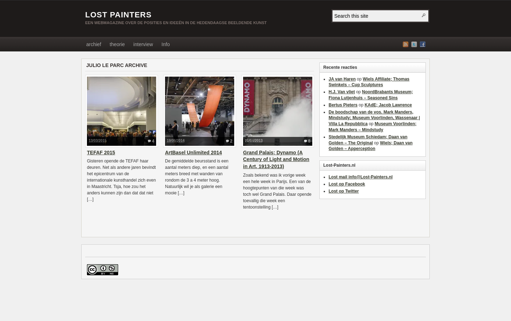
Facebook (422, 44)
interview (143, 44)
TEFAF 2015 (101, 152)
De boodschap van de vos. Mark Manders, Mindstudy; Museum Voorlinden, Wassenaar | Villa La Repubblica (374, 118)
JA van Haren (342, 79)
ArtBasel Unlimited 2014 (193, 152)
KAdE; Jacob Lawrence (388, 105)
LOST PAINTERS (118, 14)
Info (165, 44)
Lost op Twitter (344, 191)
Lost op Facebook (347, 184)
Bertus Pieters (343, 105)
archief (93, 44)
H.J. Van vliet (342, 91)
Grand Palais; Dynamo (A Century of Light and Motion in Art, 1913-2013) (276, 159)
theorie (117, 44)
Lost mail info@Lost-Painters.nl (360, 177)
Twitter (414, 44)
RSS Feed (405, 44)
